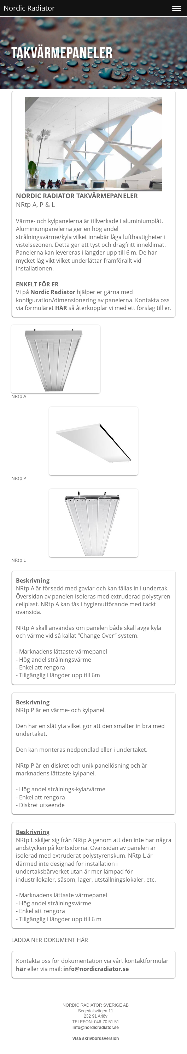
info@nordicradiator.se (96, 969)
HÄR (61, 308)
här (21, 969)
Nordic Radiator (29, 8)
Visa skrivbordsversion (95, 1038)
